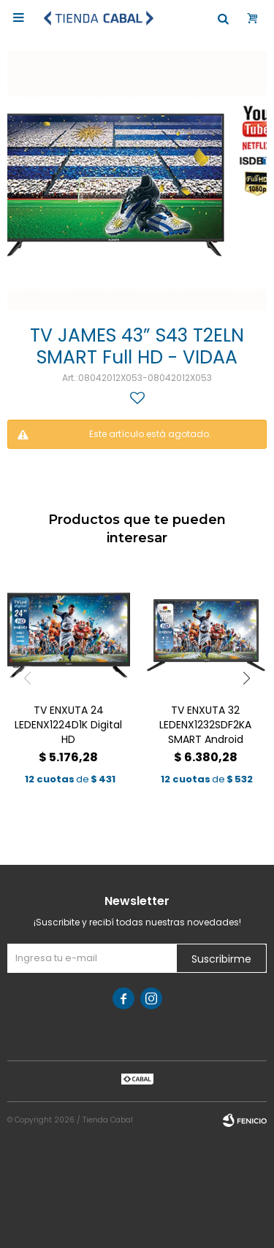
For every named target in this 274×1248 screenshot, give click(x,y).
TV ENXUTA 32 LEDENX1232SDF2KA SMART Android (205, 725)
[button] (246, 678)
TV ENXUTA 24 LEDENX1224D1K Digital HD (68, 725)
